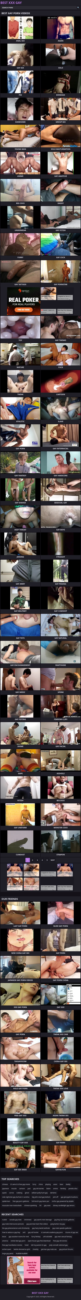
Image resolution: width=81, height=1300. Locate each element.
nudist (4, 1220)
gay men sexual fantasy (63, 1237)
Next (53, 860)
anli (24, 1232)
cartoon (22, 1188)
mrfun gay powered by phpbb (62, 1201)
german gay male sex (49, 1249)
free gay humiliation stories (12, 1245)
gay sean (47, 1205)
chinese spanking (30, 1205)
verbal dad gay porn (18, 1241)
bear (61, 1184)
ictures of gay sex (71, 1232)
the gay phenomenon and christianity (15, 1228)
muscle (14, 1188)
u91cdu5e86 (47, 1237)
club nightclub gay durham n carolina (15, 1197)
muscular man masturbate (12, 1205)
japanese (5, 1188)
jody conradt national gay (58, 1245)
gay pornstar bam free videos (37, 1224)
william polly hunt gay (40, 1193)
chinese (5, 1184)
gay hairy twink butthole (41, 1228)
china (41, 1184)
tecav (4, 1237)
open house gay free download (39, 1241)
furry (34, 1184)
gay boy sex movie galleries (64, 1220)
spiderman (6, 1201)
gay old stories (38, 1188)
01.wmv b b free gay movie (20, 1184)
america (5, 1241)
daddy (68, 1184)
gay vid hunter (33, 1232)
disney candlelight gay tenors (63, 1205)
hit (40, 1205)
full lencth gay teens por (40, 1201)
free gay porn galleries (21, 1201)
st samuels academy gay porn (52, 1232)
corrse (11, 1193)
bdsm (48, 1188)
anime (55, 1188)
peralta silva (73, 1188)
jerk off (55, 1197)
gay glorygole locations (69, 1197)
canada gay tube (15, 1220)
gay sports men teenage (43, 1220)
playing (48, 1184)
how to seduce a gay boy (11, 1232)
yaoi (29, 1188)
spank (4, 1193)
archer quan (6, 1249)
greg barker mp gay (57, 1224)
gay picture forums (66, 1249)
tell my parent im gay (38, 1245)
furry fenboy (36, 1237)
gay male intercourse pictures (13, 1224)
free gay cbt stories (60, 1241)
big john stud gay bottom (41, 1197)
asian (55, 1184)
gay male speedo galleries (61, 1228)
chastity (35, 1249)
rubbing (19, 1193)
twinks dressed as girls (22, 1249)
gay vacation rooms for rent (19, 1237)
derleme (53, 1193)
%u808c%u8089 (21, 1253)
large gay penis (7, 1253)
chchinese (27, 1220)
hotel (27, 1245)
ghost (27, 1193)
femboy (63, 1188)
